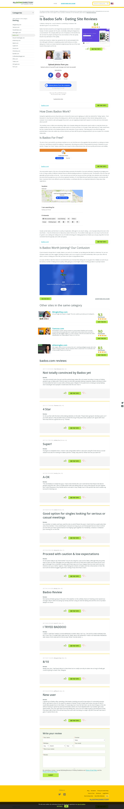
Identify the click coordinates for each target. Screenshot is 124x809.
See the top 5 (96, 49)
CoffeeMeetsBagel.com (19, 56)
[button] (60, 806)
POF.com (15, 67)
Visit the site (102, 322)
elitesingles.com (17, 32)
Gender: (77, 737)
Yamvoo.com (16, 27)
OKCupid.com (16, 64)
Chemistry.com (16, 51)
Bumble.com (16, 53)
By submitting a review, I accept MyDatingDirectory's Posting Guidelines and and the (74, 770)
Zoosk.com (15, 48)
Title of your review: (49, 749)
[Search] (107, 3)
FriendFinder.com (17, 30)
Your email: (77, 743)
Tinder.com (15, 61)
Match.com (15, 43)
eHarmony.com (16, 40)
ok (66, 806)
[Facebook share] (122, 406)
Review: (45, 754)
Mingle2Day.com (17, 24)
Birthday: (46, 743)
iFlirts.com (15, 59)
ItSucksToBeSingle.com (19, 38)
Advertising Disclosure (91, 12)
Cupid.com (15, 45)
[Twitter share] (122, 402)
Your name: (46, 737)
